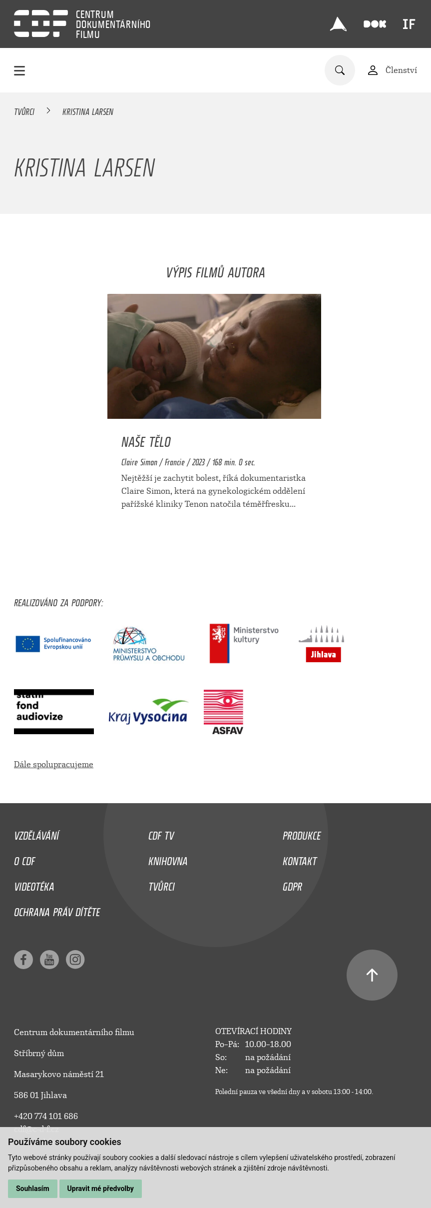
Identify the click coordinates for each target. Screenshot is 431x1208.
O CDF (24, 858)
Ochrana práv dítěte (57, 909)
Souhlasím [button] (32, 1189)
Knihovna (168, 858)
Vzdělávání (36, 833)
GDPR (292, 884)
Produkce (302, 833)
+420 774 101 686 (46, 1116)
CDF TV (161, 833)
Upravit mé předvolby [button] (100, 1189)
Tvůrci (24, 110)
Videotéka (34, 884)
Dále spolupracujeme (53, 764)
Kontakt (300, 858)
